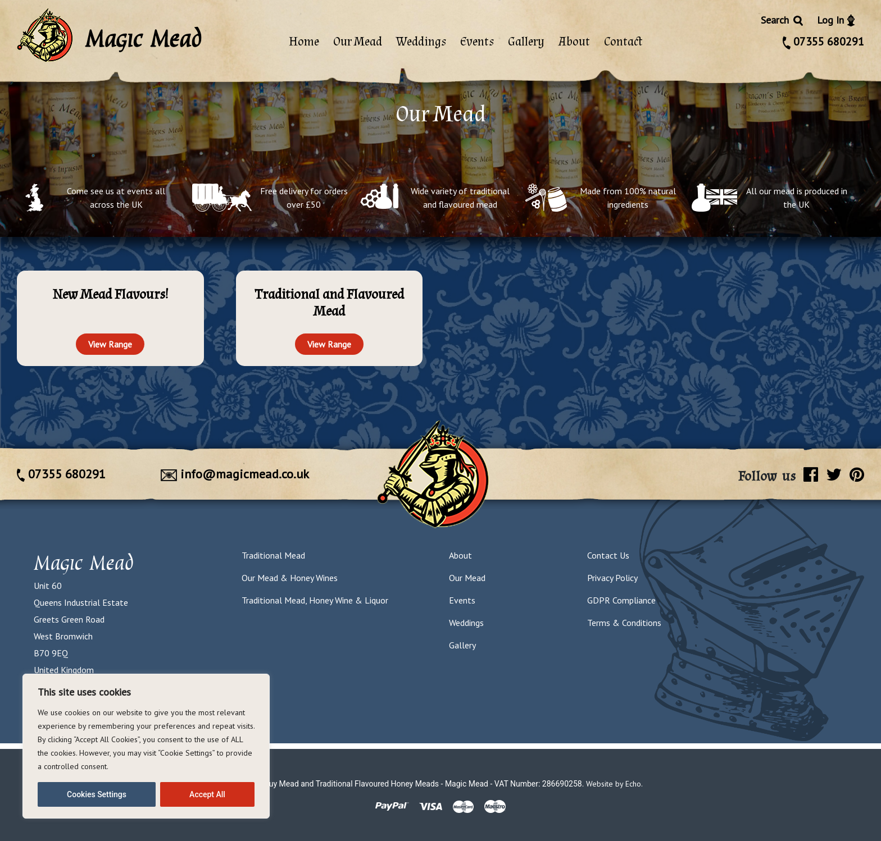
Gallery (526, 42)
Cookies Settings (96, 794)
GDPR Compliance (621, 600)
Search (783, 19)
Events (477, 42)
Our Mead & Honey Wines (290, 577)
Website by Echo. (614, 784)
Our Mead (357, 42)
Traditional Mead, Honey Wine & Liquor (315, 600)
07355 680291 (823, 41)
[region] (146, 746)
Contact (623, 42)
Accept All (207, 794)
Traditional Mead (273, 555)
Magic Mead (84, 562)
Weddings (421, 42)
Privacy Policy (612, 577)
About (574, 42)
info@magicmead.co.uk (235, 474)
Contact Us (608, 555)
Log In (836, 19)
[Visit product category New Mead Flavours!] (110, 295)
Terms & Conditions (624, 622)
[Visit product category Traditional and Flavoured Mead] (329, 303)
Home (304, 42)
